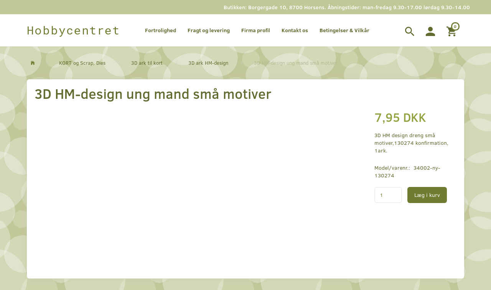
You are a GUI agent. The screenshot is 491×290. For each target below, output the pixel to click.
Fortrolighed (160, 30)
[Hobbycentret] (73, 30)
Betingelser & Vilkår (344, 30)
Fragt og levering (209, 30)
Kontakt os (295, 30)
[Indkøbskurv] (452, 30)
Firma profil (255, 30)
